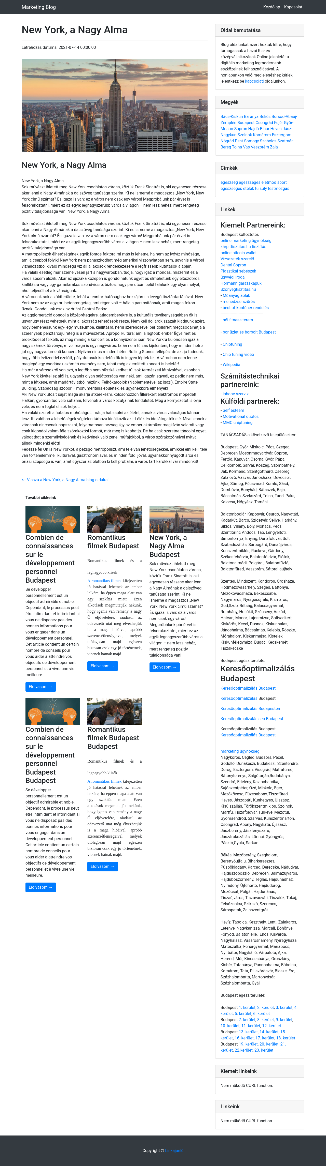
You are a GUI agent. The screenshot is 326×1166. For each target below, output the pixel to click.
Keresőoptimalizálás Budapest (248, 688)
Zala (274, 147)
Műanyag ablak (236, 295)
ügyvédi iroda (232, 277)
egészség (230, 182)
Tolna (237, 147)
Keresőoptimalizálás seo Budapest (252, 718)
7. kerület (247, 1019)
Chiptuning (232, 344)
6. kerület (261, 1013)
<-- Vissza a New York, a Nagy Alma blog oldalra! (65, 479)
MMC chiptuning (237, 422)
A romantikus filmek (104, 581)
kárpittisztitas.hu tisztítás (243, 246)
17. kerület (264, 1038)
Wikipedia (231, 364)
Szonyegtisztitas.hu (238, 289)
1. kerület (247, 1007)
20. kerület (269, 1044)
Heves (276, 128)
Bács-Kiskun (232, 116)
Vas (247, 147)
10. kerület (230, 1025)
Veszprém (260, 147)
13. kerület (248, 1031)
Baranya (252, 116)
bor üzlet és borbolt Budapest (249, 332)
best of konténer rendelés (246, 307)
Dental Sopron (233, 265)
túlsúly (261, 188)
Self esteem (233, 410)
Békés (265, 116)
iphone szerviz (236, 393)
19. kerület (248, 1044)
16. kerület (244, 1038)
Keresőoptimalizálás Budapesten (250, 708)
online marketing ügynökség (246, 240)
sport (282, 182)
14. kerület (269, 1031)
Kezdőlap (271, 7)
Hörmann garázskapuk (241, 283)
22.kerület (244, 1050)
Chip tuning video (238, 354)
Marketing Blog (39, 7)
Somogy (252, 141)
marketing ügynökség (240, 751)
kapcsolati (254, 81)
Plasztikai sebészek (238, 271)
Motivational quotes (241, 416)
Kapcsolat (293, 7)
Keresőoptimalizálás (239, 698)
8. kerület (265, 1019)
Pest (239, 141)
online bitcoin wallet (239, 252)
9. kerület (284, 1019)
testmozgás (278, 188)
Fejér (279, 122)
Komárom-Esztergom (272, 134)
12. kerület (271, 1025)
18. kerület (285, 1038)
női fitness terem (238, 319)
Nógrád (228, 141)
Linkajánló (174, 1150)
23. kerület (263, 1050)
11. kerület (250, 1025)
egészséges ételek (238, 188)
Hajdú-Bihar (259, 128)
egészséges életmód (258, 182)
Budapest (246, 122)
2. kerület (265, 1007)
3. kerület (284, 1007)
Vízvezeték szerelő (237, 258)
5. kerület (243, 1013)
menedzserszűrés (239, 301)
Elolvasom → (41, 686)
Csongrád (265, 122)
